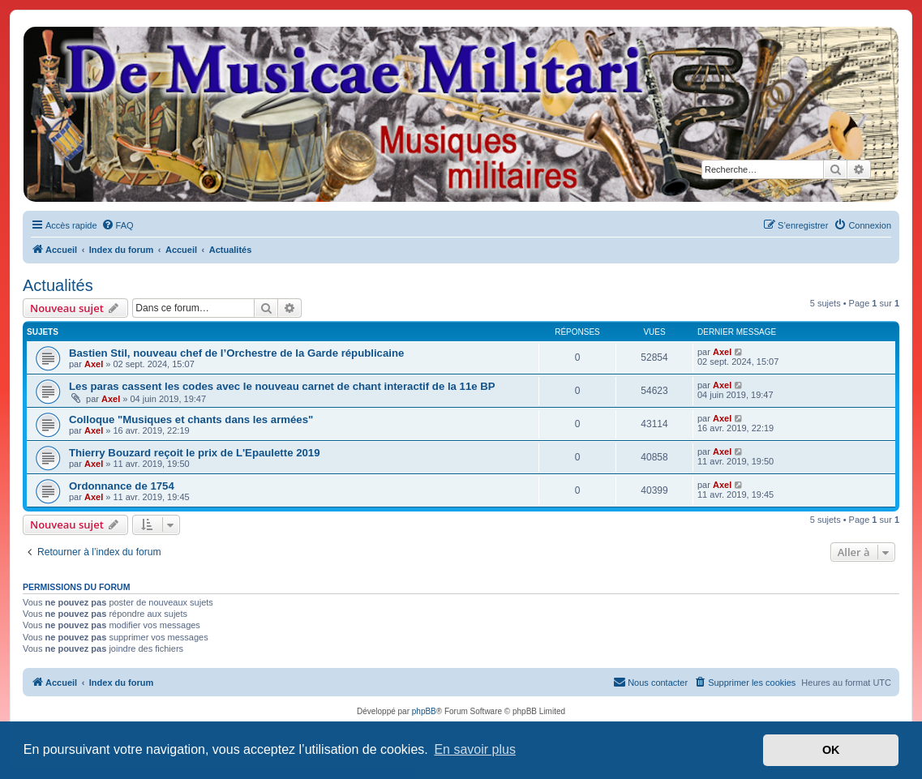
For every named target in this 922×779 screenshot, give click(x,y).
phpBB (424, 711)
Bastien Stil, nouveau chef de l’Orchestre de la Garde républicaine (236, 353)
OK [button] (831, 749)
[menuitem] (117, 225)
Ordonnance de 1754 (121, 486)
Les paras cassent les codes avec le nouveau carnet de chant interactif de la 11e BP (282, 386)
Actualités (58, 285)
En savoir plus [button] (475, 749)
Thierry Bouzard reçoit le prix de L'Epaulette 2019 (194, 453)
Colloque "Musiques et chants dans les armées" (191, 419)
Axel (93, 364)
